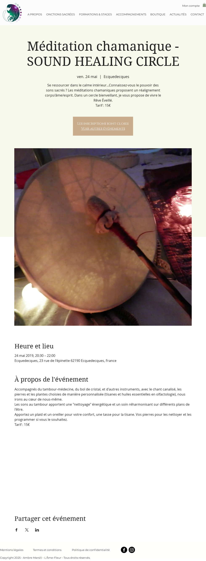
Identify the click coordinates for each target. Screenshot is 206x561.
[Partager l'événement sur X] (27, 530)
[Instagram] (132, 550)
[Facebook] (124, 550)
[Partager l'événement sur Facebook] (16, 530)
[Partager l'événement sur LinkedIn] (37, 530)
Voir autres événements (103, 128)
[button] (204, 5)
